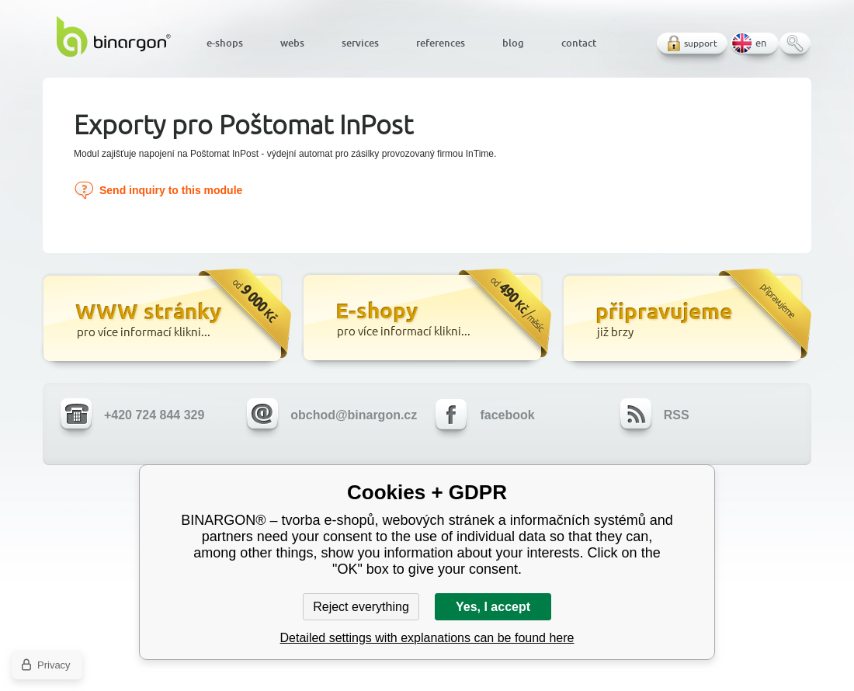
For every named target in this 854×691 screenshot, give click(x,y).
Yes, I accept (493, 606)
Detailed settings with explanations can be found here (427, 637)
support (700, 43)
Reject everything (361, 606)
